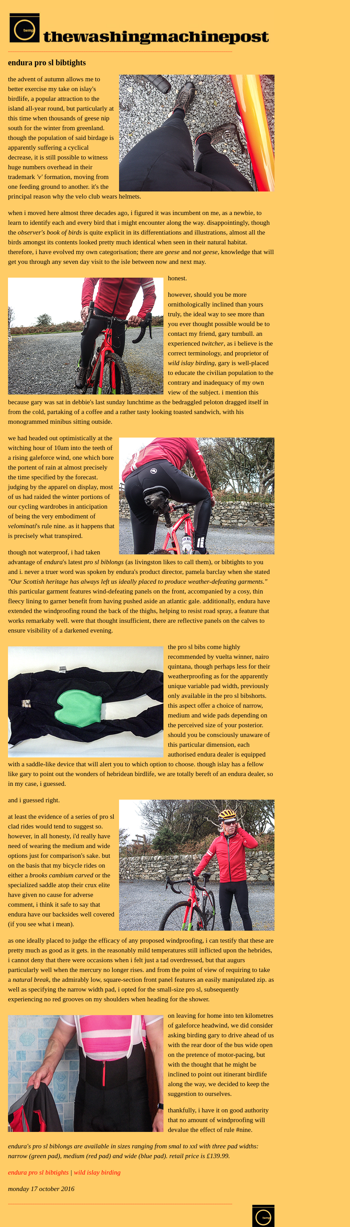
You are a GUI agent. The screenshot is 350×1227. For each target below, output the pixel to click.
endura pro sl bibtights (38, 1172)
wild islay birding (97, 1172)
